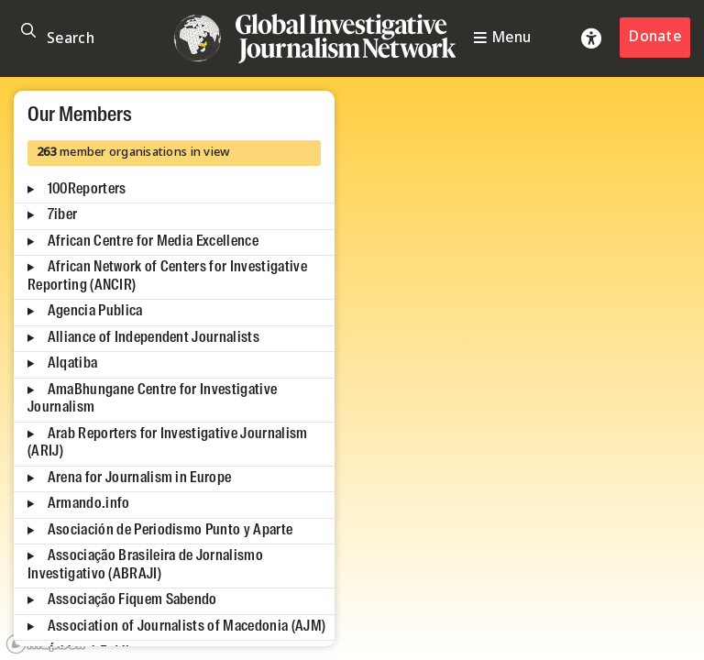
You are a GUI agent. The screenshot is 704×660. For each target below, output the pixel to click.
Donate (655, 37)
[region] (352, 368)
